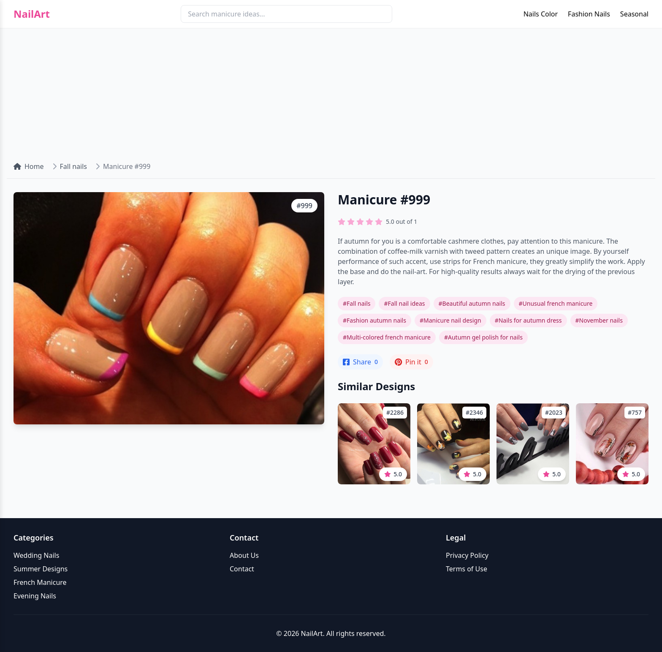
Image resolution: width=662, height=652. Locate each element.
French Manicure (40, 582)
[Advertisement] (331, 91)
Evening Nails (35, 595)
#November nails (599, 320)
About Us (244, 555)
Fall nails (73, 166)
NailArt (32, 14)
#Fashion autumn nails (374, 320)
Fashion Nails (589, 14)
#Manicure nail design (450, 320)
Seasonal (634, 14)
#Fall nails (356, 303)
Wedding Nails (36, 555)
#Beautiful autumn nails (472, 303)
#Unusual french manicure (556, 303)
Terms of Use (466, 568)
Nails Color (541, 14)
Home (29, 166)
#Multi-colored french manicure (387, 337)
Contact (242, 568)
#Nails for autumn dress (528, 320)
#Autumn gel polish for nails (483, 337)
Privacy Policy (467, 555)
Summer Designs (41, 568)
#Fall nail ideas (404, 303)
